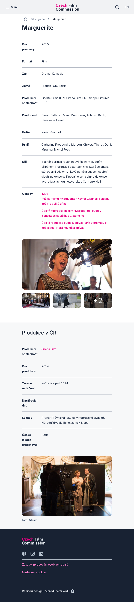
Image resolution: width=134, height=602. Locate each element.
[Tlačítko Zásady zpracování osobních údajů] (45, 564)
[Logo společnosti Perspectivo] (33, 543)
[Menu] (12, 7)
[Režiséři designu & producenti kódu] (48, 591)
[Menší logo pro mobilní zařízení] (67, 9)
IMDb (44, 193)
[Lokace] (38, 19)
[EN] (126, 7)
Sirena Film (48, 349)
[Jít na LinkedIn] (41, 553)
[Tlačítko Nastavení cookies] (34, 572)
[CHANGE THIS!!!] (25, 19)
